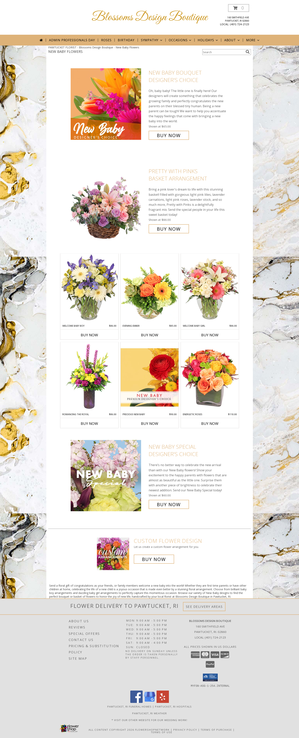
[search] (248, 52)
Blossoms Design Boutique (150, 17)
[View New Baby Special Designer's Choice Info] (109, 475)
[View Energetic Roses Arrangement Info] (210, 377)
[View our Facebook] (136, 701)
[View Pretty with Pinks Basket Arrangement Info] (109, 200)
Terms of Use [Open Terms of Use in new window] (161, 732)
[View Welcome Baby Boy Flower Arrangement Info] (89, 289)
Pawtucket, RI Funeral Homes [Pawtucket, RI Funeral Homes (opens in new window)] (129, 706)
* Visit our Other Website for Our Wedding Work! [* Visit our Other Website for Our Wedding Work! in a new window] (149, 720)
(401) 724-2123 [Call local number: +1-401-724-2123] (239, 24)
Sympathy (152, 40)
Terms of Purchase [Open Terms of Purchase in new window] (216, 729)
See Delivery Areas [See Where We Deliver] (204, 606)
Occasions (180, 40)
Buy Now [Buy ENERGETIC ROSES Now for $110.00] (210, 423)
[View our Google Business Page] (149, 701)
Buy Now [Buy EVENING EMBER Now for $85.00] (149, 334)
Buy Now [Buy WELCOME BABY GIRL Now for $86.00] (210, 334)
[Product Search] (223, 52)
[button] (238, 8)
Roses (106, 40)
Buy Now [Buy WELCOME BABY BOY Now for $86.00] (89, 334)
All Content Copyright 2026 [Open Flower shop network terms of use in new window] (111, 729)
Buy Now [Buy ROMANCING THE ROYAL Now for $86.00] (89, 423)
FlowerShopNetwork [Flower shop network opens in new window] (152, 729)
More (253, 40)
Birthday (126, 40)
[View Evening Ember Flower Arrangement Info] (150, 289)
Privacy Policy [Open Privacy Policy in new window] (185, 729)
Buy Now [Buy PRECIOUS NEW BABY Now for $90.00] (149, 423)
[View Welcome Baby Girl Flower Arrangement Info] (210, 289)
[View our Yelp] (163, 701)
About (232, 40)
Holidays (208, 40)
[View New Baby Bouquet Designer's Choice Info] (109, 104)
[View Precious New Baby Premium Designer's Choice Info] (150, 377)
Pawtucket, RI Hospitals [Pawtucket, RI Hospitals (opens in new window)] (173, 706)
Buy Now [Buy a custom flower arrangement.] (154, 559)
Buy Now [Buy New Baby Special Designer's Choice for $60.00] (169, 504)
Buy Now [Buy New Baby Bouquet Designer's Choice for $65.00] (169, 135)
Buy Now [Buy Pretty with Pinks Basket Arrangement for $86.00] (169, 229)
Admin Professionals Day (72, 40)
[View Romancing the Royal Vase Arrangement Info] (89, 377)
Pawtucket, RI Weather (149, 713)
